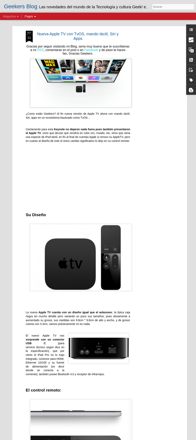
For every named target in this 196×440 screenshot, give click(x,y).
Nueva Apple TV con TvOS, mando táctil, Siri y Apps (78, 25)
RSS (40, 39)
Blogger (142, 438)
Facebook (91, 39)
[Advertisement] (152, 82)
